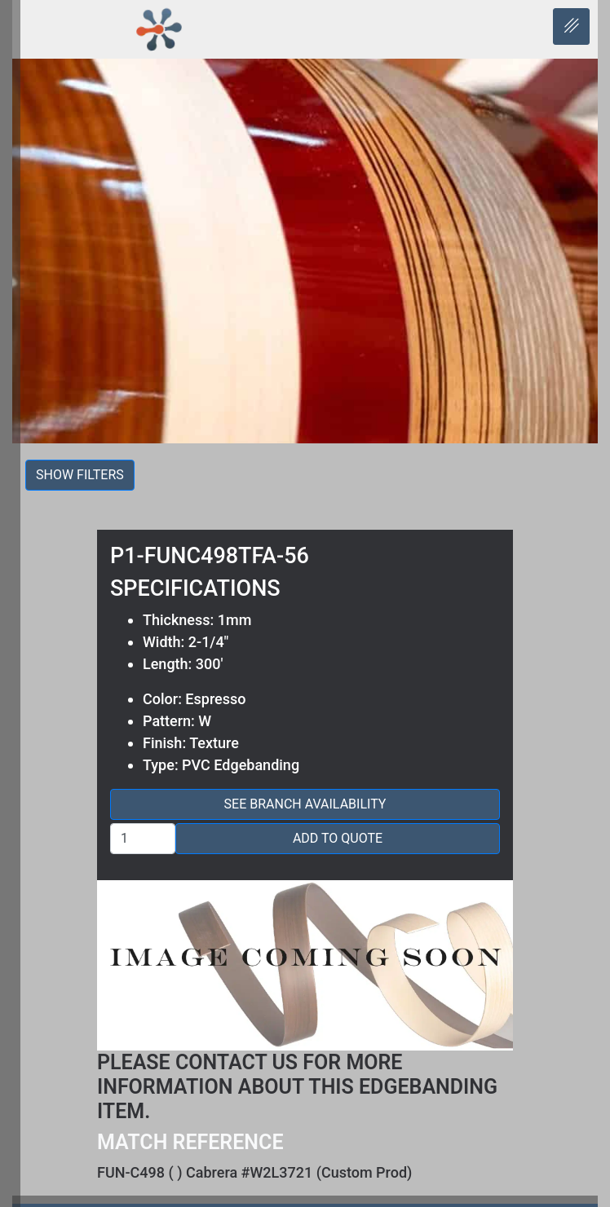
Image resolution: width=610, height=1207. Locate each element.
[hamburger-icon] (571, 26)
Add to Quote (337, 838)
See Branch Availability (305, 804)
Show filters (80, 474)
